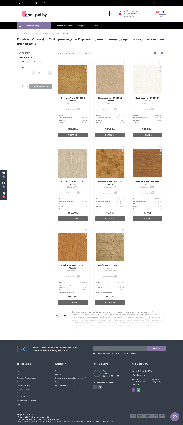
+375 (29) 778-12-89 (128, 14)
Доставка (20, 370)
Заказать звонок (128, 16)
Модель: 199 (110, 270)
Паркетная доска (61, 382)
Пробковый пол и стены (51, 33)
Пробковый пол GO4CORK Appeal (110, 266)
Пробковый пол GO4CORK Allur (147, 183)
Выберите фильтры (41, 86)
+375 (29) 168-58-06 (128, 11)
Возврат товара (23, 389)
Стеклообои (60, 370)
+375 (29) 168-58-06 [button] (143, 370)
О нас (19, 374)
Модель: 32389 (147, 187)
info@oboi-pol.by (139, 375)
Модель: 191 (72, 270)
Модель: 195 (73, 187)
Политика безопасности (111, 353)
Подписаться (156, 348)
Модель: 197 (110, 103)
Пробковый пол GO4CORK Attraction (73, 266)
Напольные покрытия (31, 33)
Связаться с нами (24, 385)
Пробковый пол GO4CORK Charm (73, 183)
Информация (83, 25)
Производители (23, 396)
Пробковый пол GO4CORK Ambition (110, 99)
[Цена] (25, 73)
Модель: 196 (147, 103)
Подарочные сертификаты (27, 400)
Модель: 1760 (73, 103)
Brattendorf (59, 374)
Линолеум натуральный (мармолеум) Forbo (72, 378)
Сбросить (24, 86)
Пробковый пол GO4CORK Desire (110, 183)
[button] (25, 3)
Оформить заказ (162, 15)
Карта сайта (21, 393)
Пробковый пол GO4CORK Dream (147, 99)
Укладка (20, 382)
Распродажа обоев (65, 25)
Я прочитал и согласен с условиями (115, 353)
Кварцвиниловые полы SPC (66, 385)
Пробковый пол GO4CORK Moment (73, 99)
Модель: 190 (110, 187)
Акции (95, 25)
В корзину (73, 135)
